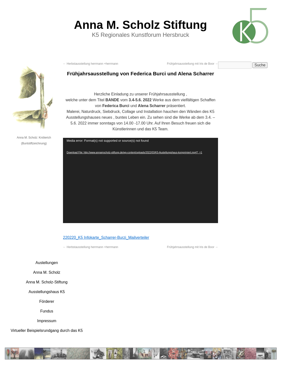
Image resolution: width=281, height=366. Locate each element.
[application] (140, 180)
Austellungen (47, 263)
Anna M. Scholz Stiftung (140, 24)
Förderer (46, 301)
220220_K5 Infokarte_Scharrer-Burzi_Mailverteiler (106, 237)
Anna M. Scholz (46, 272)
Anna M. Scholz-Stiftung (47, 282)
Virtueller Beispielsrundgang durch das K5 (47, 330)
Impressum (46, 321)
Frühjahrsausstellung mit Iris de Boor (192, 63)
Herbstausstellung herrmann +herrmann (90, 63)
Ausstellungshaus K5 (47, 292)
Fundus (46, 311)
